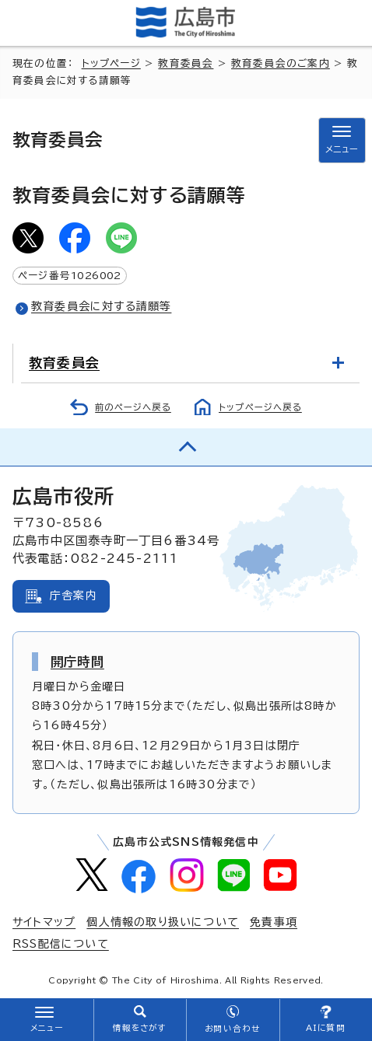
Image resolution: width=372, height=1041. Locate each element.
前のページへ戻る (133, 407)
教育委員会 (185, 63)
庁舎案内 (73, 595)
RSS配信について (60, 943)
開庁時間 (77, 661)
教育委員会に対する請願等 (101, 306)
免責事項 (273, 922)
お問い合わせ (232, 1028)
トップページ (111, 63)
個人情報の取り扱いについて (162, 922)
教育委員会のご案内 (280, 63)
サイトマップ (43, 922)
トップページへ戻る (260, 407)
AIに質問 (326, 1028)
